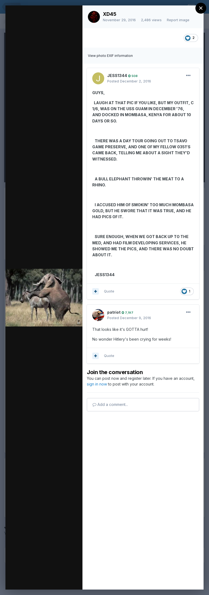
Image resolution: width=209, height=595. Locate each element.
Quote (109, 291)
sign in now (97, 384)
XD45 (109, 14)
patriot (114, 312)
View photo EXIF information (110, 56)
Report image (178, 20)
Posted (129, 81)
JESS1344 (117, 75)
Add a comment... (110, 404)
